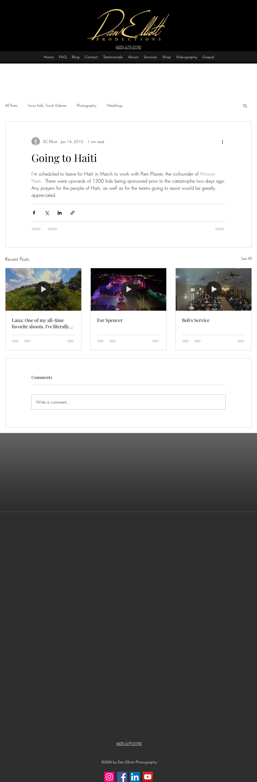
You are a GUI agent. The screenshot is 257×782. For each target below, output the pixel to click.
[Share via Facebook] (33, 212)
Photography (86, 105)
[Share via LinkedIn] (59, 212)
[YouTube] (148, 777)
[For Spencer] (129, 289)
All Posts (11, 105)
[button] (245, 105)
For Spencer (110, 320)
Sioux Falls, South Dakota (47, 105)
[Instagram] (109, 777)
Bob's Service (196, 320)
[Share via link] (72, 212)
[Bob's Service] (213, 289)
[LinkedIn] (135, 777)
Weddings (114, 105)
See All (246, 258)
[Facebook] (122, 777)
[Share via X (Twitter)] (46, 212)
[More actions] (222, 141)
